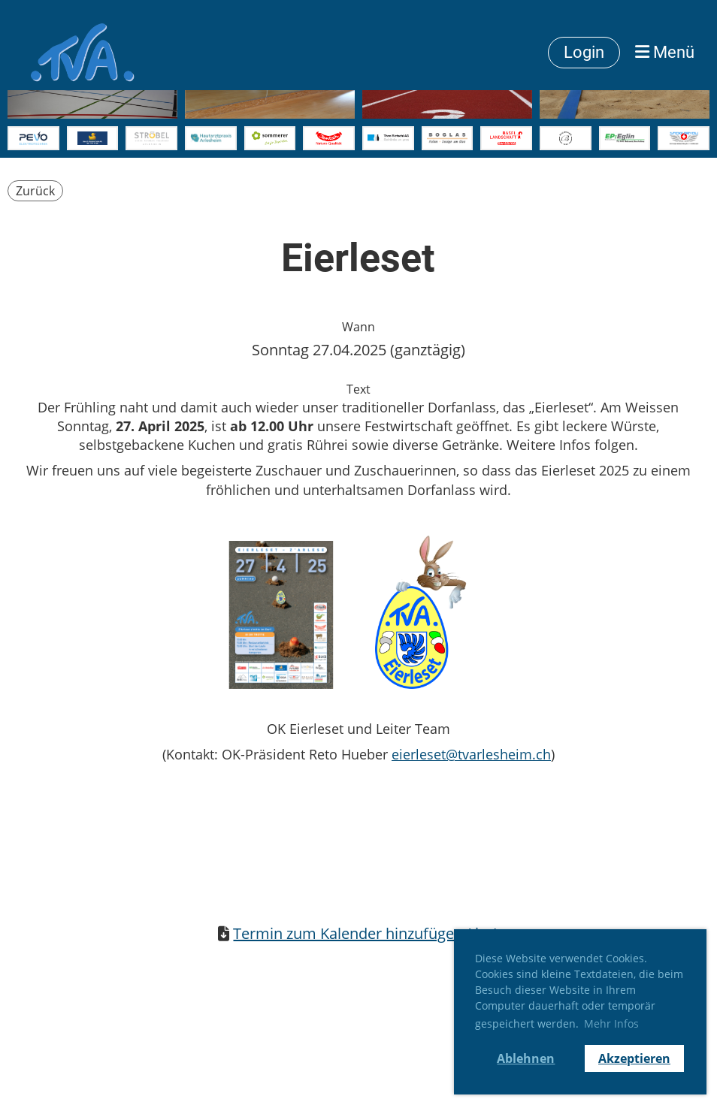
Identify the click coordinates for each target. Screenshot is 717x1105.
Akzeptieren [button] (634, 1058)
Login (584, 52)
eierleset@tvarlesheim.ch (471, 754)
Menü (664, 52)
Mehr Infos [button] (611, 1023)
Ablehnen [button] (526, 1058)
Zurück (35, 191)
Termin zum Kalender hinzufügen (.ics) (365, 933)
